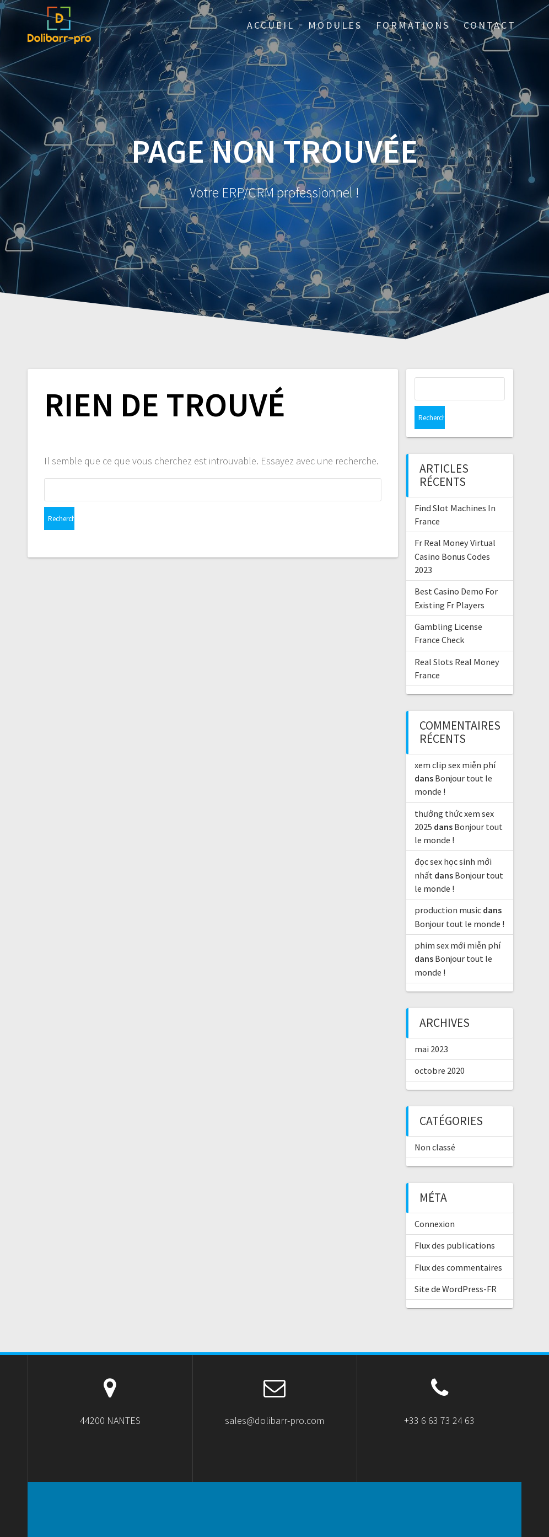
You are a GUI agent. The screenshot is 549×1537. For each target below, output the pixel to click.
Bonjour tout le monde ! (459, 900)
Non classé (435, 1123)
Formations (413, 25)
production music (448, 886)
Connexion (435, 1200)
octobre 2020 (440, 1047)
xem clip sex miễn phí (455, 741)
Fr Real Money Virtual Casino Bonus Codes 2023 (455, 533)
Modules (335, 25)
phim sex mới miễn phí (457, 922)
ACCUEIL (270, 25)
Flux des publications (455, 1222)
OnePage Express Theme (373, 1520)
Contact (490, 25)
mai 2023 (431, 1025)
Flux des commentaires (458, 1244)
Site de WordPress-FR (456, 1265)
